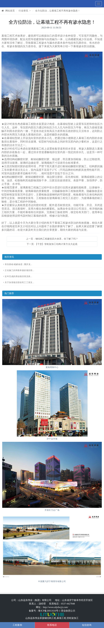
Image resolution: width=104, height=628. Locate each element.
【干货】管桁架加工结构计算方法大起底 (56, 244)
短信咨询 (86, 625)
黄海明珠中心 (52, 367)
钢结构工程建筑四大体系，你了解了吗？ (56, 239)
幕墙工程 (61, 618)
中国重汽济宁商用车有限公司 (52, 581)
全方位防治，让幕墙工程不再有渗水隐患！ (57, 10)
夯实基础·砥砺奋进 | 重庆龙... (18, 264)
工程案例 (17, 625)
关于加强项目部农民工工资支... (19, 282)
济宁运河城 (52, 439)
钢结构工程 (50, 618)
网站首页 (8, 10)
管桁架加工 (73, 618)
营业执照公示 (68, 610)
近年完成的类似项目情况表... (18, 276)
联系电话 (52, 625)
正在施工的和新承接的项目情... (19, 270)
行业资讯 (23, 10)
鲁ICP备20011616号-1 (49, 610)
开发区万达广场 (52, 510)
